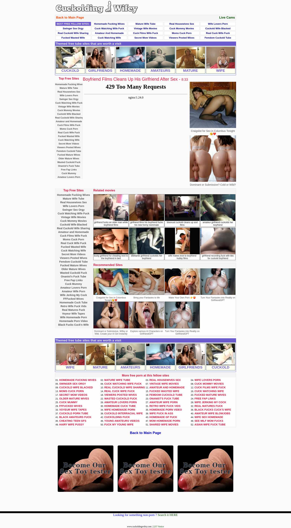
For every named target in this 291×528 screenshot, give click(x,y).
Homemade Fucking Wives (109, 23)
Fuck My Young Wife (118, 424)
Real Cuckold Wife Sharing (73, 33)
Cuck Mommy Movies (181, 28)
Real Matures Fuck (73, 309)
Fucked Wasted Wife (73, 37)
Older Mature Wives (68, 158)
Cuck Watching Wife (109, 37)
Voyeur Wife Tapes (73, 313)
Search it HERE (168, 515)
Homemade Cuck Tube (73, 302)
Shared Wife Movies (163, 424)
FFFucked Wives (73, 298)
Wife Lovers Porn (218, 23)
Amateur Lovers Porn (69, 177)
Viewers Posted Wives (181, 37)
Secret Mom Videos (145, 37)
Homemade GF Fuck (163, 417)
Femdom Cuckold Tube (218, 37)
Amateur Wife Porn (73, 291)
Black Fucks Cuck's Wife (73, 324)
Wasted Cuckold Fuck (68, 162)
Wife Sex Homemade (208, 417)
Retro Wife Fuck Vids (73, 306)
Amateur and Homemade (109, 33)
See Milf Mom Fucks (208, 420)
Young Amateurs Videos (122, 420)
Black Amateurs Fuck (75, 417)
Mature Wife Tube (145, 23)
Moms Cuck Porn (182, 33)
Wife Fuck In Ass (161, 413)
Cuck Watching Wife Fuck (109, 28)
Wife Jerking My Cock (73, 295)
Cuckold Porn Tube (73, 413)
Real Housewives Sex (181, 23)
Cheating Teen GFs (72, 420)
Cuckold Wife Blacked (217, 28)
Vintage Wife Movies (145, 28)
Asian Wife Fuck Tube (209, 424)
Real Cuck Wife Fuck (218, 33)
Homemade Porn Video (73, 321)
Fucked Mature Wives (69, 155)
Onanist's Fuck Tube (69, 166)
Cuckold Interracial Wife (123, 413)
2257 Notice (158, 526)
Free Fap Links (69, 169)
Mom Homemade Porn (164, 420)
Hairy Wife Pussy (71, 424)
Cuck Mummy (69, 173)
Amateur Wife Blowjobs (212, 413)
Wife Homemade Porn (73, 317)
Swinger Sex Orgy (73, 28)
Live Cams (227, 17)
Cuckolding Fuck (117, 417)
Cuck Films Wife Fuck (145, 33)
